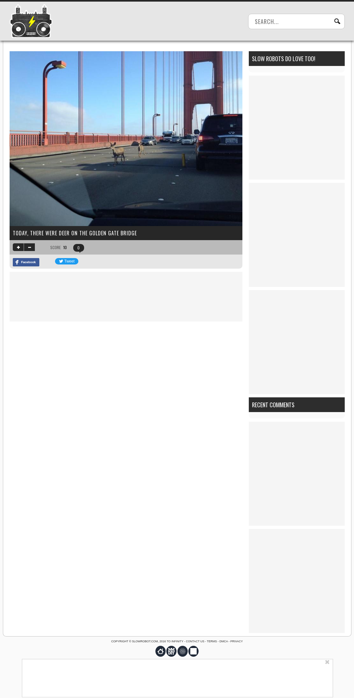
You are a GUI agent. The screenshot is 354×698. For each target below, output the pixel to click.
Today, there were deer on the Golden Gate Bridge (75, 233)
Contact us (195, 641)
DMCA (223, 641)
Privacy (236, 641)
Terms (212, 641)
